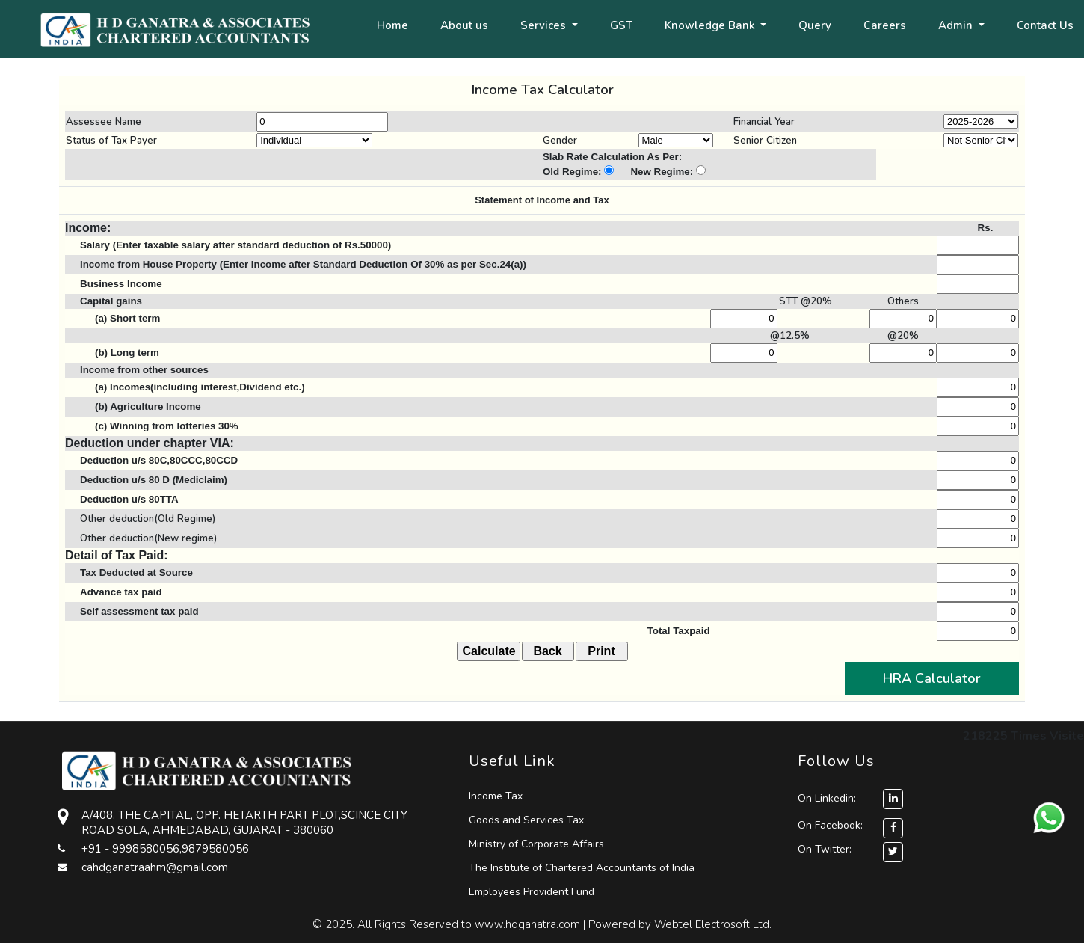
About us (464, 25)
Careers (884, 25)
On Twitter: (825, 849)
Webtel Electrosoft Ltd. (713, 924)
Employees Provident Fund (531, 892)
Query (814, 25)
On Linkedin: (850, 798)
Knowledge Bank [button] (711, 25)
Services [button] (544, 25)
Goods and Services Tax (526, 820)
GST (621, 25)
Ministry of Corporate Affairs (536, 844)
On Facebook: (830, 825)
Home (392, 25)
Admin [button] (957, 25)
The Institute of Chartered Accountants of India (582, 868)
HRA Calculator (932, 678)
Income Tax (496, 796)
